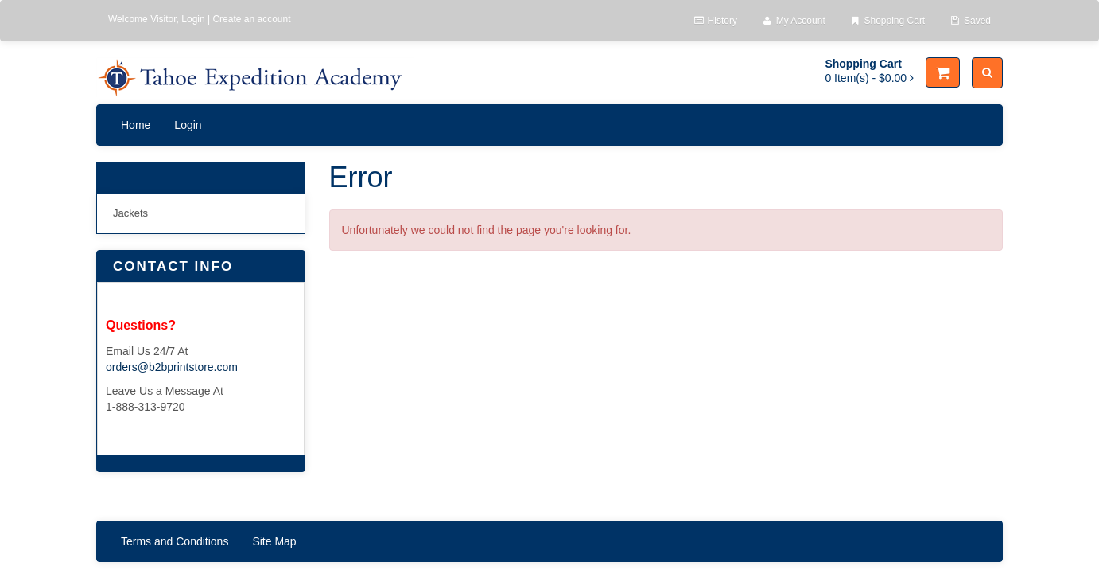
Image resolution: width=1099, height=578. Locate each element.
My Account (793, 20)
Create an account (251, 19)
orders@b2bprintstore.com (172, 367)
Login (192, 19)
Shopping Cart (887, 20)
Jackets (130, 213)
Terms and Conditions (174, 541)
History (715, 20)
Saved (970, 20)
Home (135, 125)
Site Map (274, 541)
